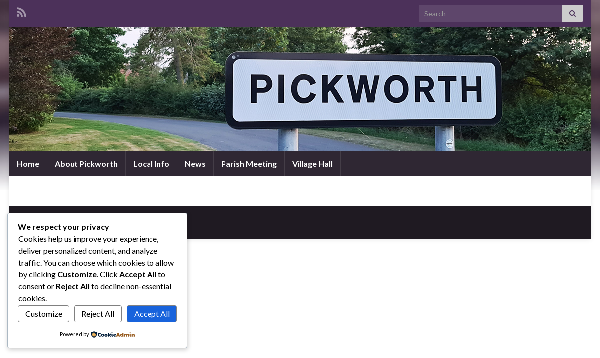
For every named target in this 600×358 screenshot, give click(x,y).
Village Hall (312, 163)
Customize (43, 313)
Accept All (152, 313)
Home (28, 163)
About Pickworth (86, 163)
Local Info (151, 163)
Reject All (97, 313)
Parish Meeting (249, 163)
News (195, 163)
